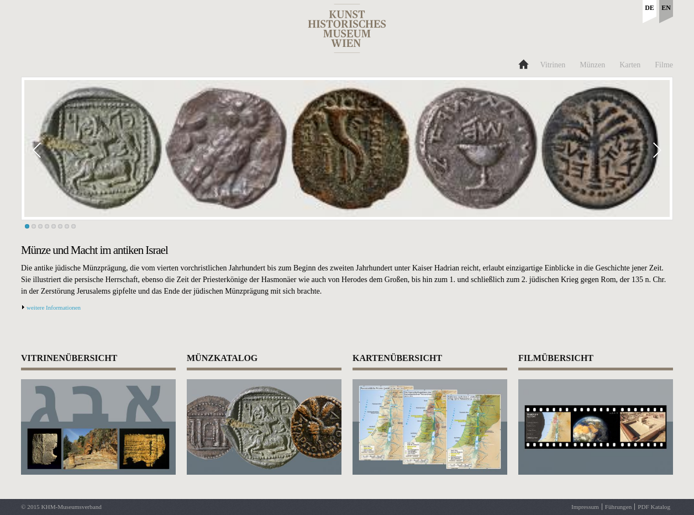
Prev (49, 150)
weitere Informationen (54, 307)
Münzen (592, 65)
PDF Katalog (654, 506)
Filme (664, 65)
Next (644, 150)
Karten (629, 65)
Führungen (618, 506)
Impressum (585, 506)
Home (523, 63)
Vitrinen (553, 65)
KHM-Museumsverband (71, 506)
